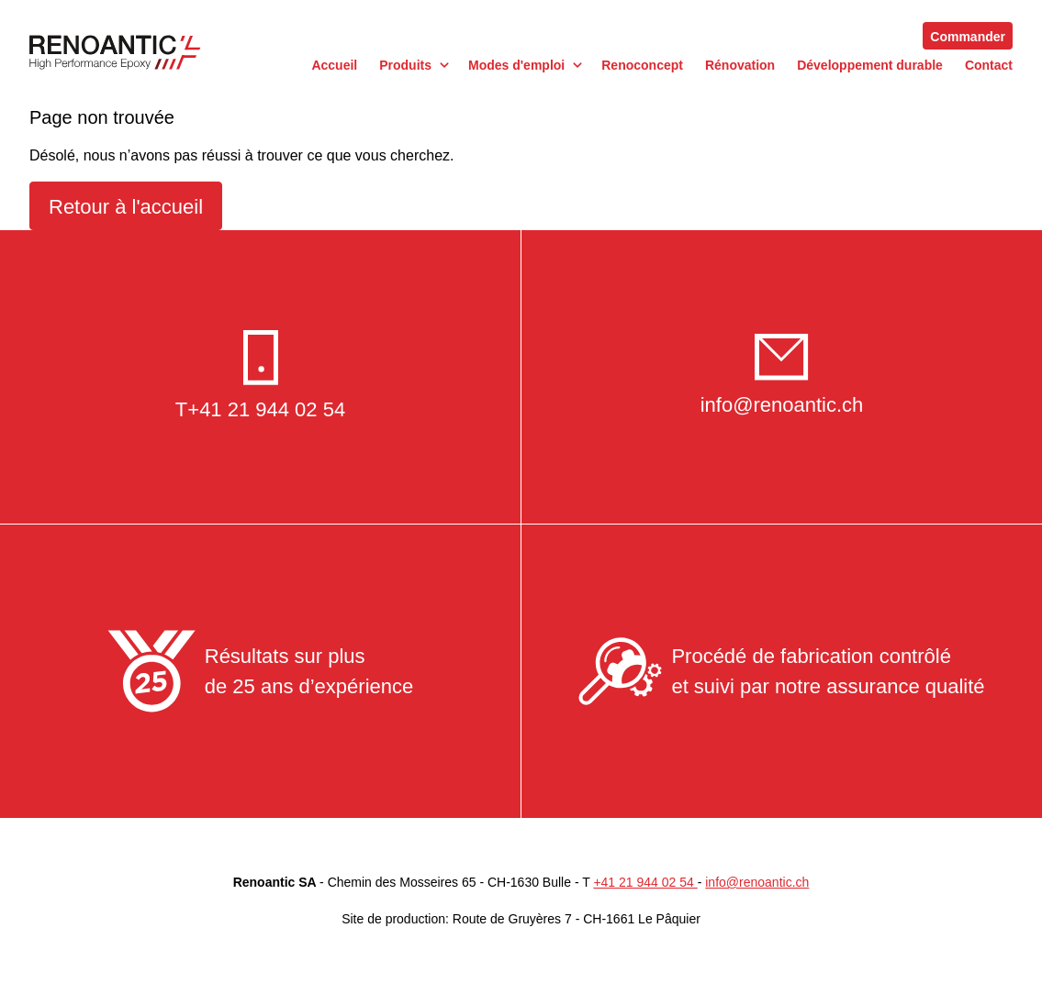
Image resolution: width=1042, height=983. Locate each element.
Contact (989, 65)
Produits (405, 65)
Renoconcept (642, 65)
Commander (967, 36)
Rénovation (740, 65)
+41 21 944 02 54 (266, 409)
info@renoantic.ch (782, 404)
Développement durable (870, 65)
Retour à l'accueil (126, 206)
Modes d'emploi (516, 65)
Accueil (334, 65)
